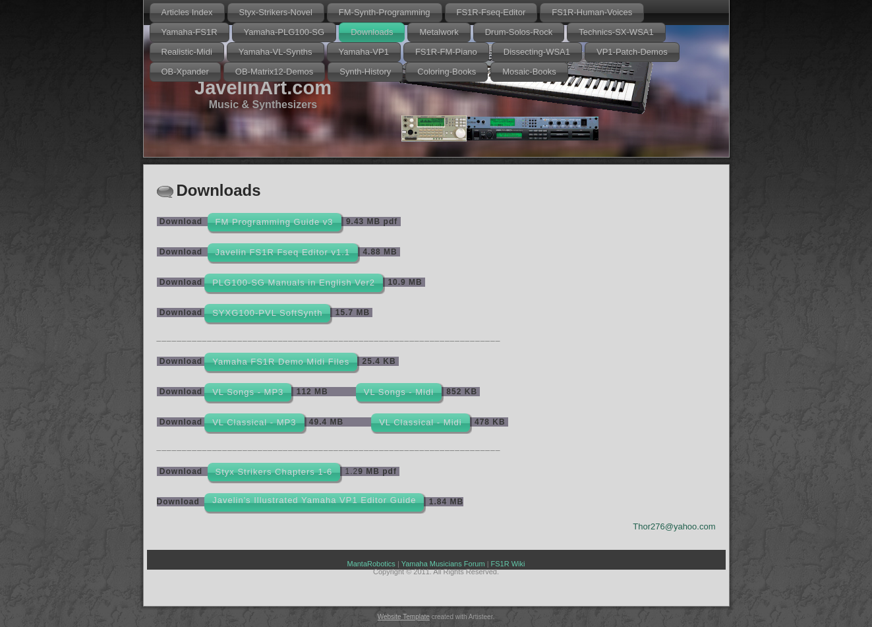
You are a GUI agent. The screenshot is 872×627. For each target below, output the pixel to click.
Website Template (404, 616)
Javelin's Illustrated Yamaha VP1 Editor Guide (314, 500)
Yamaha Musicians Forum (443, 564)
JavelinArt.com (263, 87)
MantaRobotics (371, 564)
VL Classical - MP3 (254, 422)
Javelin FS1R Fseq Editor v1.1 (283, 252)
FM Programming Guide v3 (275, 222)
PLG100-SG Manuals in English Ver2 (293, 282)
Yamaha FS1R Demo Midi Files (280, 362)
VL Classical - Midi (420, 422)
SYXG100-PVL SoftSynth (267, 313)
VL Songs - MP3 (247, 392)
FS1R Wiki (508, 564)
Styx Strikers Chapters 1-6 (274, 472)
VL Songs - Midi (399, 392)
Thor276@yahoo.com (674, 526)
